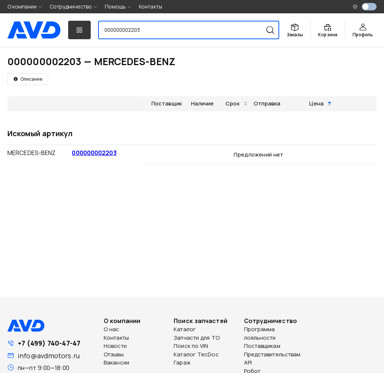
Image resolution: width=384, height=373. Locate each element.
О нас (112, 329)
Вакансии (116, 362)
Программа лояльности (260, 333)
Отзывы (114, 354)
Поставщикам (262, 346)
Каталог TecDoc (196, 354)
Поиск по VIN (191, 346)
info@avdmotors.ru (49, 355)
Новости (115, 346)
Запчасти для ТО (197, 338)
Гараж (182, 362)
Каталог (185, 329)
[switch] (369, 6)
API (248, 362)
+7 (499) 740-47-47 (49, 343)
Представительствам (272, 354)
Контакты (150, 6)
